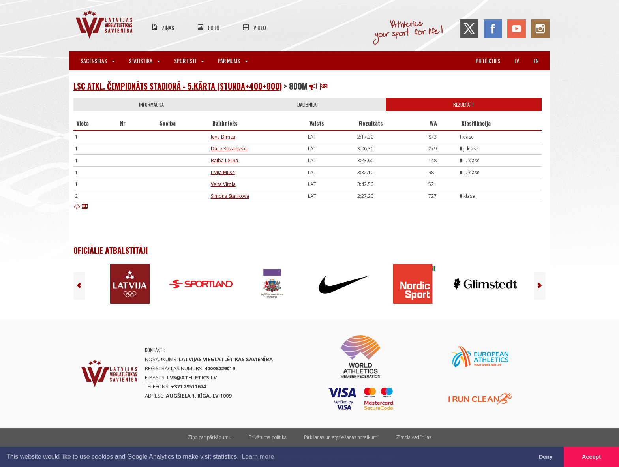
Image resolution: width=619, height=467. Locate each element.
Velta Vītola (223, 184)
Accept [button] (591, 457)
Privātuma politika (268, 437)
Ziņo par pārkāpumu (209, 437)
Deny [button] (546, 457)
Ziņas (168, 27)
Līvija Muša (223, 172)
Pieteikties (488, 60)
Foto (213, 27)
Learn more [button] (258, 456)
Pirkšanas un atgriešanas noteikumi (341, 437)
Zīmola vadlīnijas (413, 437)
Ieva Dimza (223, 136)
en (535, 60)
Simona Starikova (230, 196)
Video (259, 27)
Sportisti (189, 60)
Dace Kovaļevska (229, 148)
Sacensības (97, 60)
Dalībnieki (307, 104)
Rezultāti (463, 104)
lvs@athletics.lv (192, 377)
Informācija (151, 104)
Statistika (144, 60)
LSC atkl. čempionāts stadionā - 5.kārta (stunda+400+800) (177, 86)
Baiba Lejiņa (224, 160)
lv (516, 60)
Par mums (233, 60)
